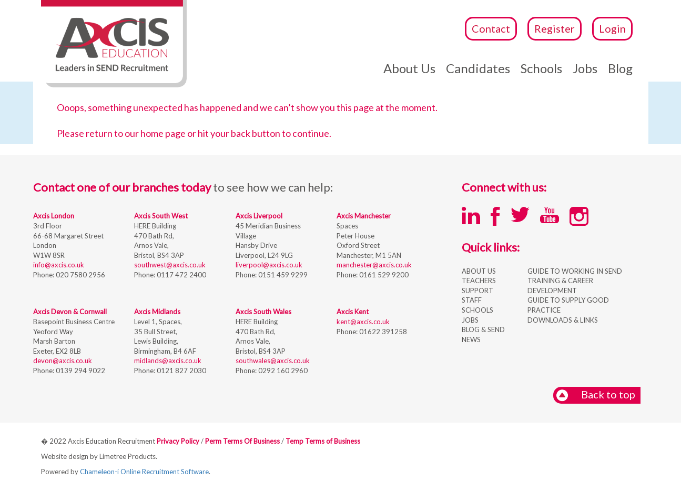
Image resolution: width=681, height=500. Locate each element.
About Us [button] (409, 68)
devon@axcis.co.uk (62, 360)
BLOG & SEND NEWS (483, 334)
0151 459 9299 (282, 275)
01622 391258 (382, 331)
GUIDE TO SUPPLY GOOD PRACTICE (568, 305)
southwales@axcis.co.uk (273, 360)
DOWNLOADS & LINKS (562, 320)
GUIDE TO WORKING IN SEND (574, 271)
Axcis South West (161, 216)
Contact (491, 28)
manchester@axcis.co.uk (374, 265)
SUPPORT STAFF (477, 295)
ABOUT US (479, 271)
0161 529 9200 (383, 275)
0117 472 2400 (180, 275)
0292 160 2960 (282, 370)
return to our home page (136, 133)
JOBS (470, 320)
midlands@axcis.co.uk (167, 360)
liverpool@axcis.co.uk (269, 265)
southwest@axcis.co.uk (170, 265)
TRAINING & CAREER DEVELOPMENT (560, 285)
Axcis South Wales (263, 311)
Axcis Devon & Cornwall (70, 311)
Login (612, 28)
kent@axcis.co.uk (363, 321)
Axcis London (53, 216)
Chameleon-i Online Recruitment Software (144, 471)
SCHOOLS (477, 310)
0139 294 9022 (79, 370)
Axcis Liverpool (259, 216)
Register (554, 28)
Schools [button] (541, 68)
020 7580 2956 (79, 275)
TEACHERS (479, 280)
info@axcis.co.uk (58, 265)
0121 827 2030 (180, 370)
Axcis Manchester (364, 216)
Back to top (595, 395)
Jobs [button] (585, 68)
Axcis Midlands (157, 311)
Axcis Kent (353, 311)
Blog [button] (620, 68)
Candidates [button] (478, 68)
